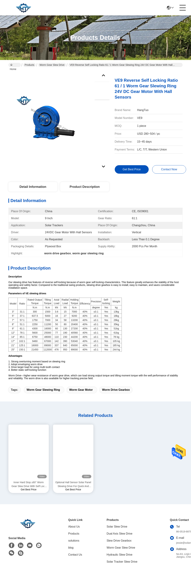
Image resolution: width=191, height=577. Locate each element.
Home (13, 65)
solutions (73, 540)
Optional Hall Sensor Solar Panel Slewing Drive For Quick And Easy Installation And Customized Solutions (73, 484)
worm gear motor (81, 389)
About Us (74, 526)
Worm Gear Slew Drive (52, 64)
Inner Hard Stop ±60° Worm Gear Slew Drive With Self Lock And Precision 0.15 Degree (29, 484)
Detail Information (32, 187)
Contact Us (75, 554)
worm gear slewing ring (43, 389)
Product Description (85, 187)
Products (29, 64)
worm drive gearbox (116, 389)
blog (70, 547)
